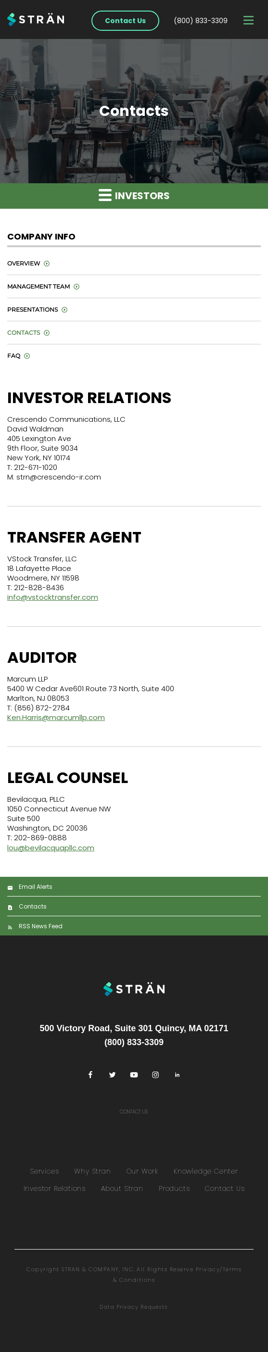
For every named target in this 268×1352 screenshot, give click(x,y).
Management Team (38, 286)
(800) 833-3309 (201, 20)
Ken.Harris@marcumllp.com (56, 717)
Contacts (23, 332)
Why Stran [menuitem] (92, 1171)
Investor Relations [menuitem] (55, 1188)
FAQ (13, 355)
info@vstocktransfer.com (52, 597)
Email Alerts (35, 887)
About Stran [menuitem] (122, 1188)
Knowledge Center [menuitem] (206, 1171)
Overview (23, 263)
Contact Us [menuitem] (224, 1188)
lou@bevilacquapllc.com (50, 848)
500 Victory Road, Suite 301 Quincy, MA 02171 (134, 1028)
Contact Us (125, 20)
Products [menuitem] (174, 1188)
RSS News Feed (41, 926)
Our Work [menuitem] (142, 1171)
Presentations (32, 309)
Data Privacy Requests (134, 1307)
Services (44, 1171)
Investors (134, 195)
